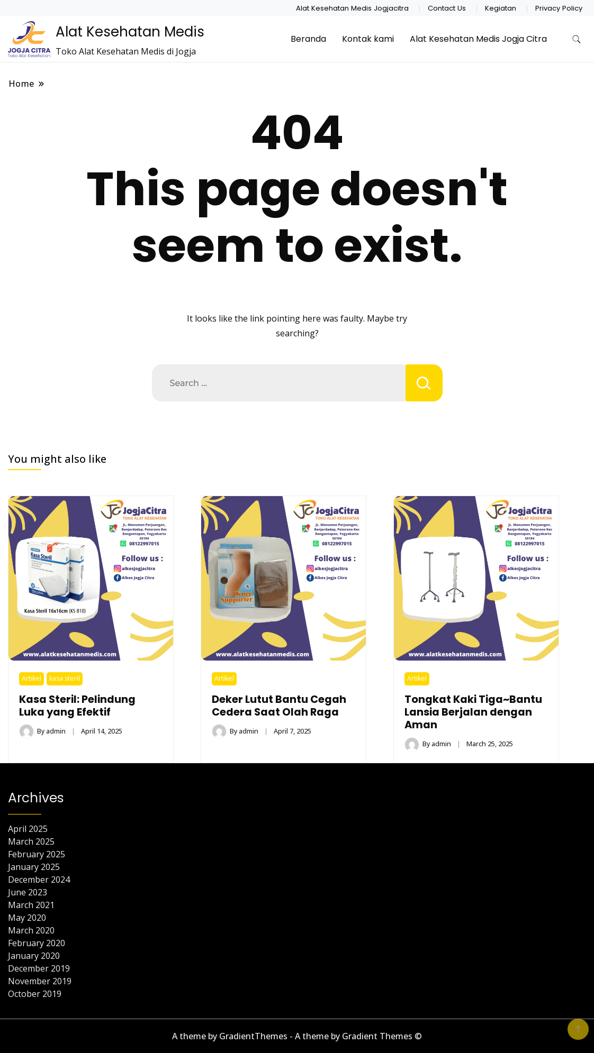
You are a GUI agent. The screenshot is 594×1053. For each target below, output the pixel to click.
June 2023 (27, 892)
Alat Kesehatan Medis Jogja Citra (478, 39)
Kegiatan (500, 8)
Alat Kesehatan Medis (130, 31)
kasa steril (64, 678)
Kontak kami (368, 39)
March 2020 (31, 930)
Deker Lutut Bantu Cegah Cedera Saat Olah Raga (279, 705)
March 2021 (31, 905)
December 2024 (39, 879)
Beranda (308, 39)
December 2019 (39, 968)
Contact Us (447, 8)
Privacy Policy (558, 8)
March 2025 (31, 841)
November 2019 (39, 981)
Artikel (31, 678)
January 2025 (34, 867)
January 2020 (34, 956)
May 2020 (27, 917)
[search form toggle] (576, 39)
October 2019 (34, 994)
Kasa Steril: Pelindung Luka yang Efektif (77, 705)
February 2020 (36, 943)
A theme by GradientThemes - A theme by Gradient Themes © (297, 1036)
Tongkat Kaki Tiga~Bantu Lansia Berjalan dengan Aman (473, 712)
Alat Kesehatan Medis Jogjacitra (352, 8)
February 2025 (36, 854)
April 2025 (28, 829)
